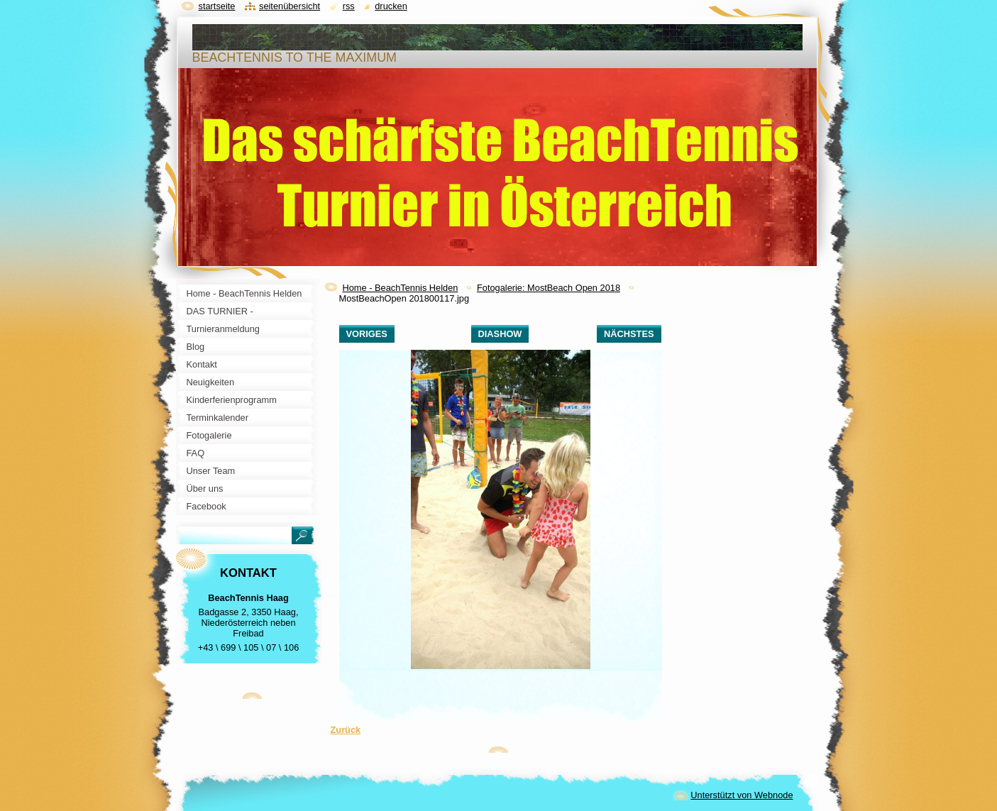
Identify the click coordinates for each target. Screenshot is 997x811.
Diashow (500, 334)
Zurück (346, 729)
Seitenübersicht (289, 6)
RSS (349, 6)
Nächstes (629, 334)
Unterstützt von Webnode (741, 795)
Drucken (391, 6)
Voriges (366, 334)
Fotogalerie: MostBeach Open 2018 (548, 287)
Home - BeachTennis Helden (400, 287)
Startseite (217, 6)
